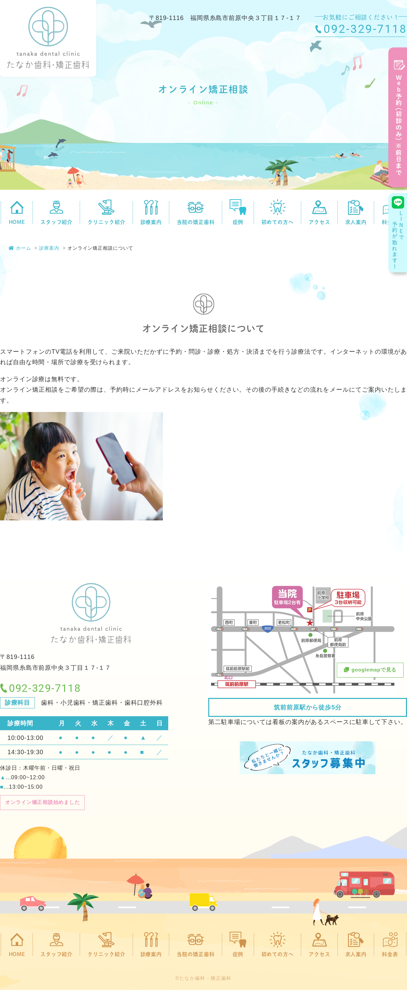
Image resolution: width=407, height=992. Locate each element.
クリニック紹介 (106, 212)
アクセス (319, 212)
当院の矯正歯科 (195, 212)
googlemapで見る (364, 670)
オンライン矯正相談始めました (50, 803)
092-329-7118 (365, 29)
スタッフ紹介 (56, 212)
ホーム (19, 248)
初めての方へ (277, 212)
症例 (238, 212)
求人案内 (356, 212)
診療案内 (151, 212)
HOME (16, 212)
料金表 (390, 946)
